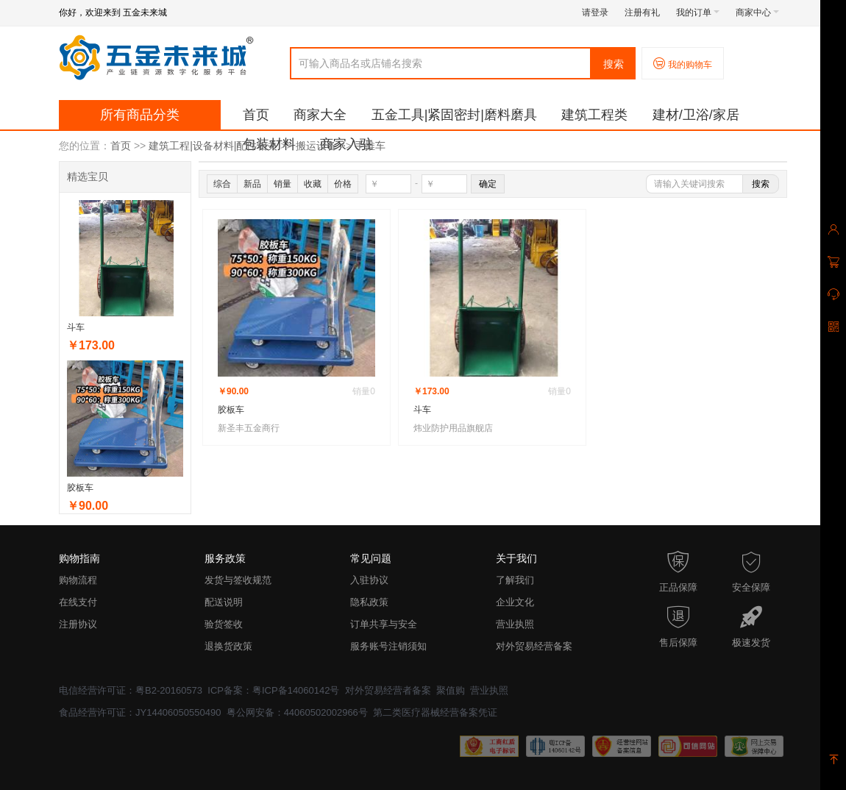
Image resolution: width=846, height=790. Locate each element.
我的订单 (697, 12)
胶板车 (80, 488)
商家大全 (320, 114)
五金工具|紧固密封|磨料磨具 (454, 114)
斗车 (76, 327)
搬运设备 (316, 146)
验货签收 (224, 624)
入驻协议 (369, 580)
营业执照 (515, 624)
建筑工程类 (594, 114)
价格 (343, 184)
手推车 (370, 146)
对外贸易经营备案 (534, 646)
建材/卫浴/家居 (696, 114)
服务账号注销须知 (388, 646)
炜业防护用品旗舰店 (453, 428)
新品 (252, 184)
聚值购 (450, 690)
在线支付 (78, 602)
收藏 (312, 184)
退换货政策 (228, 646)
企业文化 (515, 602)
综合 (222, 184)
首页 (256, 114)
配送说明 (224, 602)
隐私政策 (369, 602)
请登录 (595, 12)
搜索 (613, 64)
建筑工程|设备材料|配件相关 (213, 146)
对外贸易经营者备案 (388, 690)
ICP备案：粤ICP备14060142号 (273, 690)
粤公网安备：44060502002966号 (297, 712)
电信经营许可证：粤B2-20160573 (130, 690)
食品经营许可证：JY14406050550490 (140, 712)
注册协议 (78, 624)
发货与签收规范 (238, 580)
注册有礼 (642, 12)
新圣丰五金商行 (249, 428)
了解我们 (515, 580)
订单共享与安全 (383, 624)
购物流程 (78, 580)
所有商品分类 (139, 114)
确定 (488, 184)
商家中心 (757, 12)
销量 (282, 184)
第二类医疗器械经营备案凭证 (435, 712)
